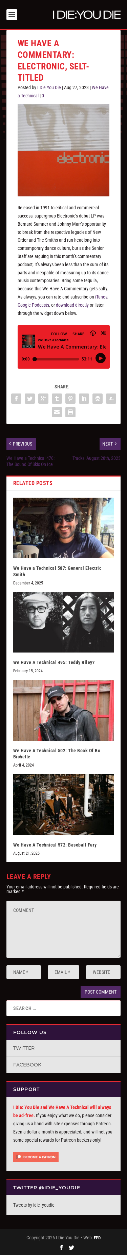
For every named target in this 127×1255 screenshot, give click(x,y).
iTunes (101, 297)
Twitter (24, 1048)
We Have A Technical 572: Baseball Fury (55, 845)
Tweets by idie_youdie (34, 1205)
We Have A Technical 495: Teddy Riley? (54, 662)
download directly (72, 305)
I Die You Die (49, 87)
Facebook (27, 1065)
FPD (97, 1237)
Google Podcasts (33, 305)
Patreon (103, 1123)
